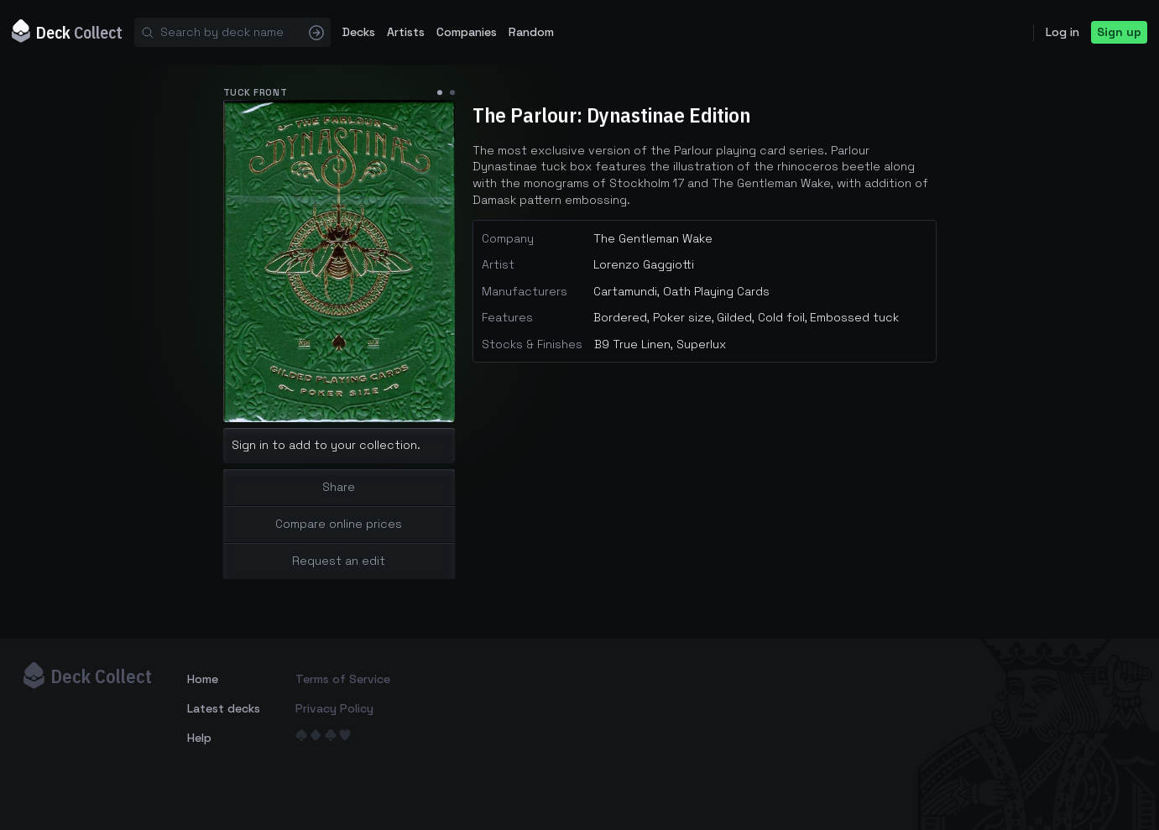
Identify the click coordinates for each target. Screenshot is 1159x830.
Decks (358, 31)
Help (199, 737)
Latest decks (223, 708)
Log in (1062, 31)
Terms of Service (342, 678)
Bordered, (621, 317)
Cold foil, (782, 317)
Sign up (1119, 31)
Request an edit (338, 560)
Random (531, 31)
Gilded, (735, 317)
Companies (466, 31)
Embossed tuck (854, 317)
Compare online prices (338, 523)
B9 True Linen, (633, 344)
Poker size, (683, 317)
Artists (406, 31)
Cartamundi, (626, 291)
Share (338, 486)
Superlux (701, 344)
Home (202, 678)
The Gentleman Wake (653, 238)
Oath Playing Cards (716, 291)
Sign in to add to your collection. (326, 444)
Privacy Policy (334, 708)
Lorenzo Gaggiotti (643, 264)
